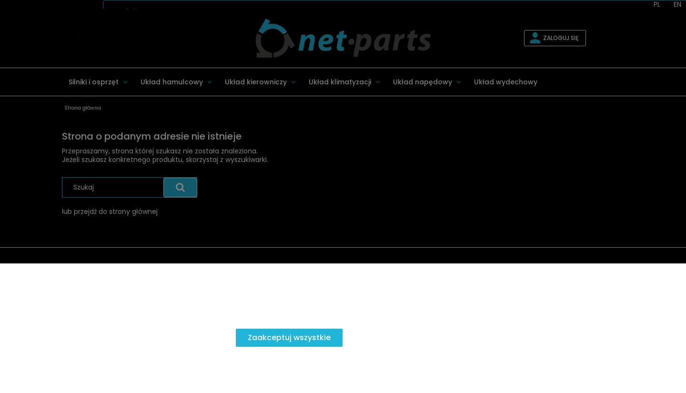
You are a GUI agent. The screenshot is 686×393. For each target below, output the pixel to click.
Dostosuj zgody (191, 337)
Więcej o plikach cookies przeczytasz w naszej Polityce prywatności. (127, 316)
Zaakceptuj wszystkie (289, 337)
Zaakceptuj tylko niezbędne (81, 337)
